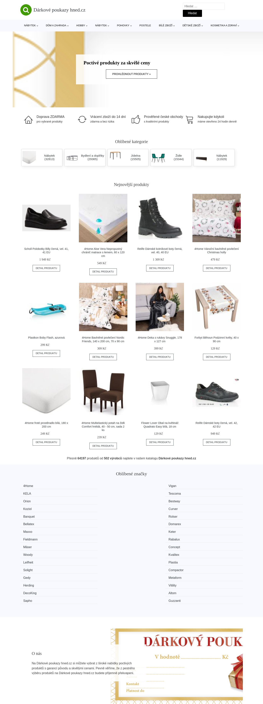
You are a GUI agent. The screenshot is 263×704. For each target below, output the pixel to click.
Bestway (88, 493)
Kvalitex (201, 514)
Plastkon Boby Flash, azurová (46, 337)
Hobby (80, 25)
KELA (143, 486)
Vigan (86, 486)
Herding (144, 529)
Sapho (143, 536)
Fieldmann (146, 507)
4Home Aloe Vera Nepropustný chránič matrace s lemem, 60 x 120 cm (103, 252)
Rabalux (202, 507)
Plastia (86, 522)
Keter (85, 507)
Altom (86, 536)
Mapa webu (114, 673)
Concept (88, 514)
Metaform (88, 529)
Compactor (203, 522)
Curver (201, 493)
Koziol (143, 493)
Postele (145, 25)
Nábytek (30, 25)
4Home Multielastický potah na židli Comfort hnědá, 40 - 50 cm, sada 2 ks (103, 426)
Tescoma (202, 486)
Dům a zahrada (56, 25)
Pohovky (123, 25)
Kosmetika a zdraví (224, 25)
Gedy (28, 529)
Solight (144, 522)
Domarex (202, 500)
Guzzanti (202, 536)
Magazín (111, 664)
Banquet (31, 500)
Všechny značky (33, 664)
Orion (29, 493)
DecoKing (31, 536)
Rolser (86, 500)
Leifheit (30, 522)
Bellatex (144, 500)
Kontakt (194, 673)
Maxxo (29, 507)
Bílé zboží (165, 25)
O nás (193, 664)
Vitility (200, 529)
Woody (144, 514)
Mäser (29, 514)
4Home (30, 486)
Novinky (27, 673)
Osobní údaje (115, 681)
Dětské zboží (191, 25)
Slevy (26, 681)
